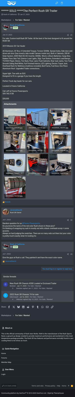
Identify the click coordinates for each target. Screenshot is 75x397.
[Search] (71, 3)
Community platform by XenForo (23, 393)
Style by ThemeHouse (56, 393)
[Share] (68, 35)
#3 (71, 254)
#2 (71, 220)
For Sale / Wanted (34, 286)
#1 (71, 35)
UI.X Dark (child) (9, 386)
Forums (4, 358)
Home (3, 353)
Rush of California (10, 14)
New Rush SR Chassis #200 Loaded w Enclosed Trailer (33, 283)
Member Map (6, 362)
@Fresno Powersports (31, 223)
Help (58, 386)
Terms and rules (37, 386)
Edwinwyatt (14, 297)
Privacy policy (50, 386)
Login (3, 374)
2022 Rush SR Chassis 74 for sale (24, 294)
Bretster (13, 286)
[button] (3, 3)
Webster (19, 299)
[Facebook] (72, 393)
